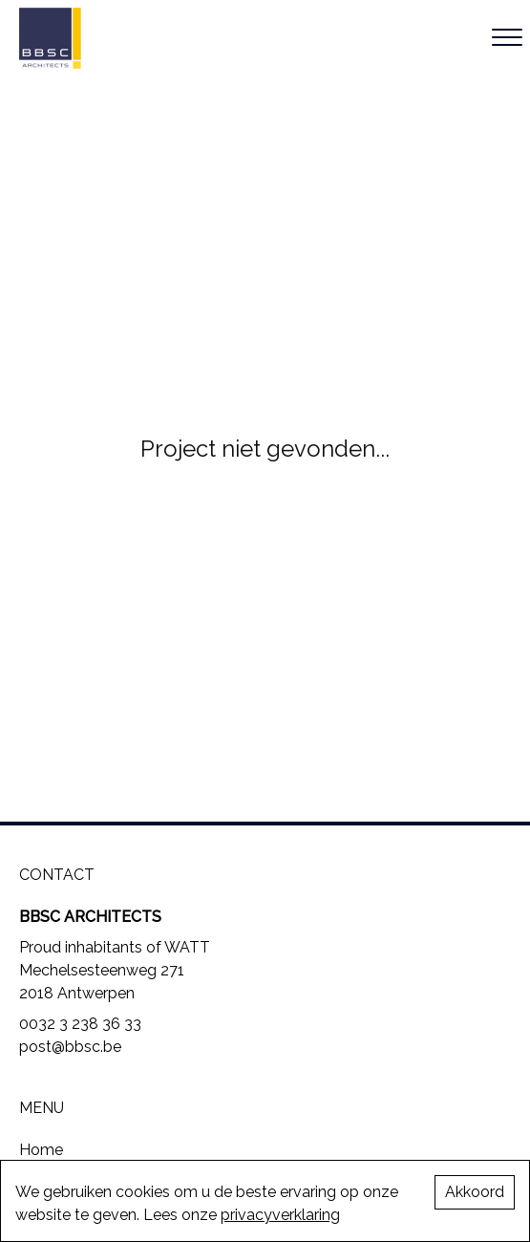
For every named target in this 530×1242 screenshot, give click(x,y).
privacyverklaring (280, 1215)
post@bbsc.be (70, 1047)
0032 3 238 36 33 (80, 1024)
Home (41, 1150)
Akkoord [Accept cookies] (474, 1192)
